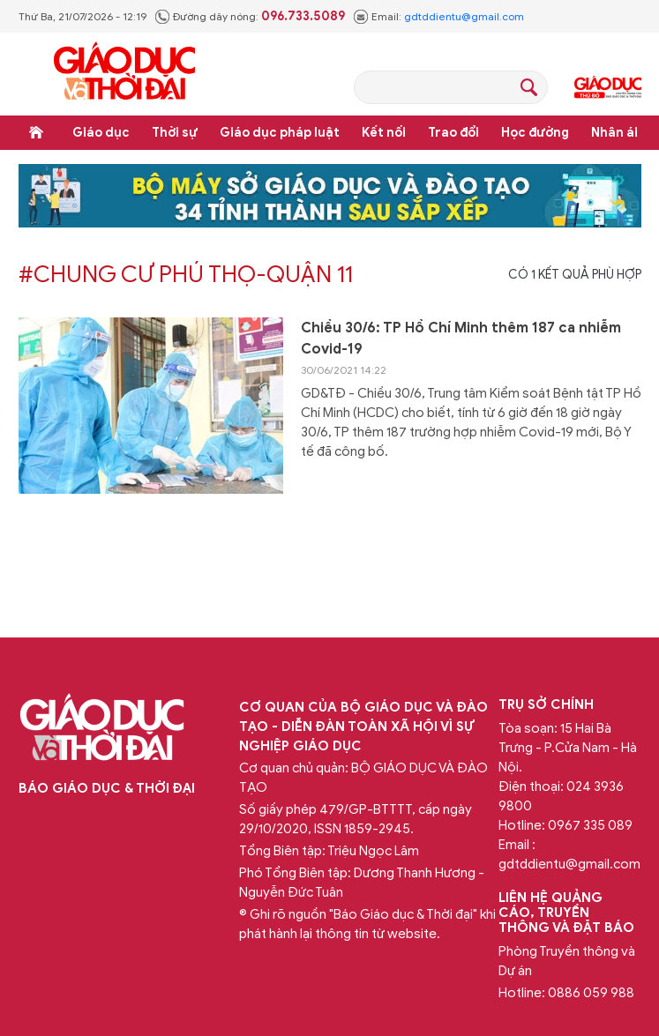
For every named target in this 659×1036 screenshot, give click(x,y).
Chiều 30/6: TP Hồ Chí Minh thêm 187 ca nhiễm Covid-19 (461, 338)
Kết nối (384, 132)
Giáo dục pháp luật (280, 132)
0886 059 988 (591, 993)
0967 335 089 (590, 825)
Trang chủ (36, 132)
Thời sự (175, 132)
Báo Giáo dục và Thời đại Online (124, 73)
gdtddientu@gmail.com (464, 16)
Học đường (535, 132)
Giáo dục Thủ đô (607, 87)
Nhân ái (614, 132)
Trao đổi (453, 132)
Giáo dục (101, 132)
